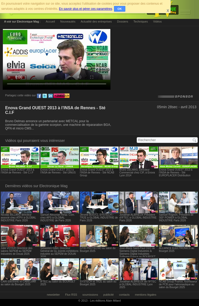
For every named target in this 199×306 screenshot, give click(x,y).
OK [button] (120, 8)
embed (61, 96)
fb (39, 96)
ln (50, 96)
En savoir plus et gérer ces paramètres (85, 9)
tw (44, 96)
